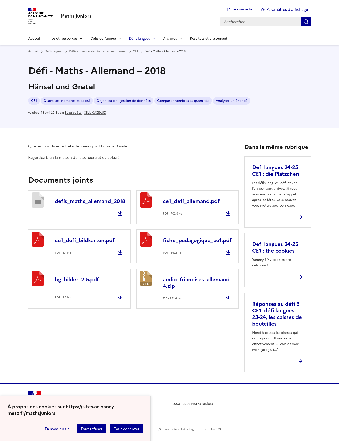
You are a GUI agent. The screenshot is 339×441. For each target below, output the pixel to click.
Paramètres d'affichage (179, 429)
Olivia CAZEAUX (95, 112)
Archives (170, 38)
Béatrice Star (73, 112)
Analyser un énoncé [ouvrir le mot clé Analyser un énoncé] (231, 100)
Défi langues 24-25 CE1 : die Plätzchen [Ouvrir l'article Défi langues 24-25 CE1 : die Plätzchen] (275, 170)
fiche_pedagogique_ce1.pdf (197, 240)
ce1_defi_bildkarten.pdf (85, 240)
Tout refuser (91, 429)
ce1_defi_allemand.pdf (191, 201)
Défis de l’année (103, 38)
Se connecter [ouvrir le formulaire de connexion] (243, 9)
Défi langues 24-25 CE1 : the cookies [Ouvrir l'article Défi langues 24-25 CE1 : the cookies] (275, 247)
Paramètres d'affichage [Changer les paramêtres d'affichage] (287, 9)
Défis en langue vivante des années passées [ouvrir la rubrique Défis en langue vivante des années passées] (98, 51)
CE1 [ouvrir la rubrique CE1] (135, 51)
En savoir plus (57, 429)
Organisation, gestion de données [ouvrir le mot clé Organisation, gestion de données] (124, 100)
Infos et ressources (62, 38)
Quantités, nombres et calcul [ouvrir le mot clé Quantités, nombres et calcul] (67, 100)
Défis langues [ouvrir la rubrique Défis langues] (54, 51)
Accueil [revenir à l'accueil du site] (33, 51)
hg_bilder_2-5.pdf (77, 279)
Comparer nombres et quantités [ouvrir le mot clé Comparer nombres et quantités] (183, 100)
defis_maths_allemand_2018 (90, 201)
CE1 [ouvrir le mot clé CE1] (34, 100)
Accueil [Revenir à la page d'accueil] (34, 38)
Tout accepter (126, 429)
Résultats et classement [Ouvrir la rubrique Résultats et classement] (208, 38)
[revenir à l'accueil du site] (76, 16)
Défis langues (139, 38)
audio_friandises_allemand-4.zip (197, 283)
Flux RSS (215, 429)
